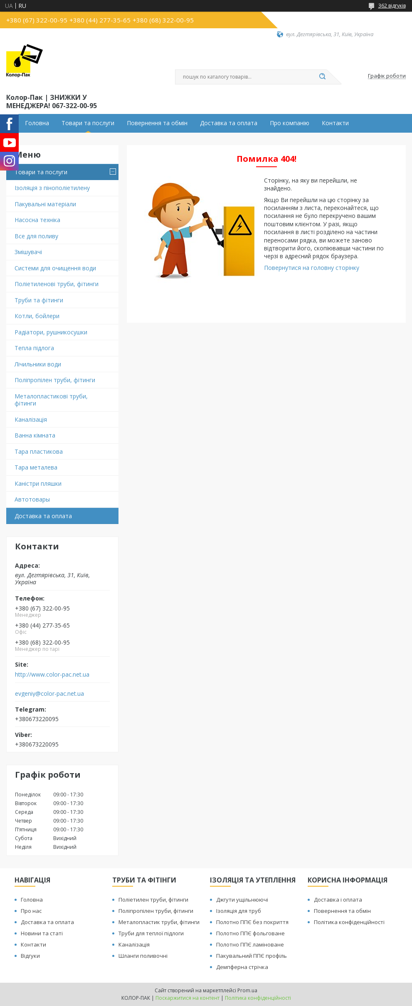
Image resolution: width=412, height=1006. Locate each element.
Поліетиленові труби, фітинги (57, 284)
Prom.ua (247, 990)
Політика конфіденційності (349, 922)
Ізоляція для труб (238, 911)
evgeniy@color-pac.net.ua (49, 693)
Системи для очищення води (55, 268)
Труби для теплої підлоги (151, 933)
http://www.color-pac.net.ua (52, 674)
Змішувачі (28, 252)
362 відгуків (392, 5)
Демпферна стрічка (242, 967)
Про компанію (289, 123)
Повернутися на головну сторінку (311, 268)
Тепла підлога (34, 348)
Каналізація (31, 419)
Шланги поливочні (143, 955)
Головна (37, 123)
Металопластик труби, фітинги (159, 922)
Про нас (31, 911)
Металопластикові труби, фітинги (51, 400)
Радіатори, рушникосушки (51, 332)
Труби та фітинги (39, 300)
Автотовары (32, 499)
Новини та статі (42, 933)
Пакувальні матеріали (45, 204)
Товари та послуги (88, 123)
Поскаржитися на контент (187, 997)
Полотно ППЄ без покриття (252, 922)
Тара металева (36, 467)
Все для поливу (36, 236)
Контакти (335, 123)
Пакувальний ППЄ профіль (251, 955)
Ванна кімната (35, 435)
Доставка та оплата (228, 123)
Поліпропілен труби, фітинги (55, 380)
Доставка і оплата (338, 899)
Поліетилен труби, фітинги (153, 899)
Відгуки (30, 955)
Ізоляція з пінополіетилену (52, 188)
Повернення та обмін (157, 123)
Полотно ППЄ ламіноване (250, 944)
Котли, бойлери (37, 316)
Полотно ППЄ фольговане (250, 933)
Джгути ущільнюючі (242, 899)
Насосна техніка (37, 220)
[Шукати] (322, 76)
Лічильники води (38, 364)
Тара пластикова (39, 451)
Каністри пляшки (38, 483)
